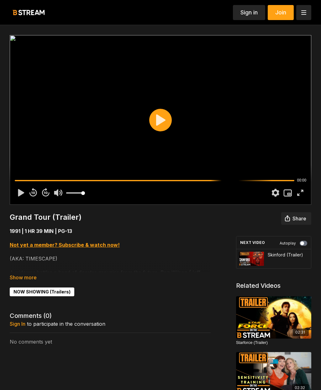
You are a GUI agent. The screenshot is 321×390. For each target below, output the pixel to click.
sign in (17, 324)
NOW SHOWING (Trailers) (42, 291)
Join (280, 12)
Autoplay (293, 243)
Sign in (249, 12)
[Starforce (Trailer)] (274, 343)
